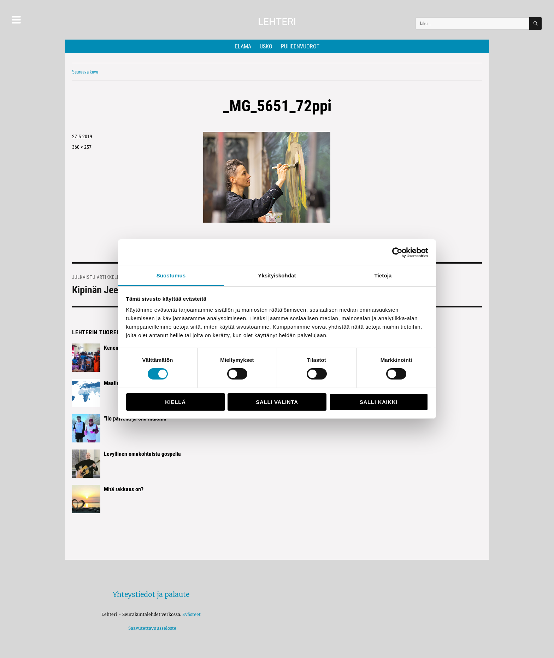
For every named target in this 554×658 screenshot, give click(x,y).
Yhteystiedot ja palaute (151, 594)
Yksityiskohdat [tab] (277, 275)
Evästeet (191, 614)
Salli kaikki (379, 402)
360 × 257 (82, 146)
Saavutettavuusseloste (151, 628)
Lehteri (277, 22)
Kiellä (175, 402)
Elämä (243, 46)
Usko (266, 46)
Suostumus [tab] (171, 275)
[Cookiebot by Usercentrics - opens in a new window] (397, 252)
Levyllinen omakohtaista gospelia (142, 454)
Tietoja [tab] (383, 275)
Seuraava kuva (85, 72)
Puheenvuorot (300, 46)
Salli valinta (277, 402)
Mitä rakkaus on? (123, 489)
